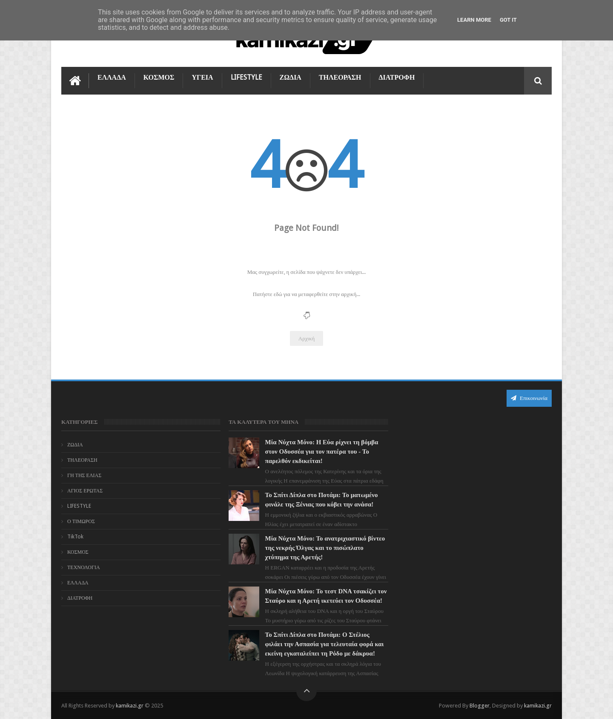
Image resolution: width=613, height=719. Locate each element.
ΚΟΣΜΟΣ (159, 77)
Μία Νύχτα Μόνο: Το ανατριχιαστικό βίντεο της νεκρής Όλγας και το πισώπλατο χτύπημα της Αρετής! (324, 548)
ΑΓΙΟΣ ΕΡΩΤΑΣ (85, 491)
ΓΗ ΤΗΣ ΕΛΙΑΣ (84, 475)
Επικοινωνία (529, 398)
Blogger (480, 705)
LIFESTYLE (246, 77)
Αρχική (306, 338)
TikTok (75, 537)
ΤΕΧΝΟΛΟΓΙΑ (83, 567)
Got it (508, 20)
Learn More (474, 20)
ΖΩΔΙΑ (290, 77)
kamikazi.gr (129, 705)
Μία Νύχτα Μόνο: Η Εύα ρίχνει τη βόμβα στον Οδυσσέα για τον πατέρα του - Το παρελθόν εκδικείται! (320, 451)
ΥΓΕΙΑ (202, 77)
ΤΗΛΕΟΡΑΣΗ (340, 77)
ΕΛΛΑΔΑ (111, 77)
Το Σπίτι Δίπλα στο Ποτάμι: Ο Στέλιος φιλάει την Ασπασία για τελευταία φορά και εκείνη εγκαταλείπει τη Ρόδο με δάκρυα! (323, 644)
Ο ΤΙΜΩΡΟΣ (81, 521)
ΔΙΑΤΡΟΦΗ (397, 77)
